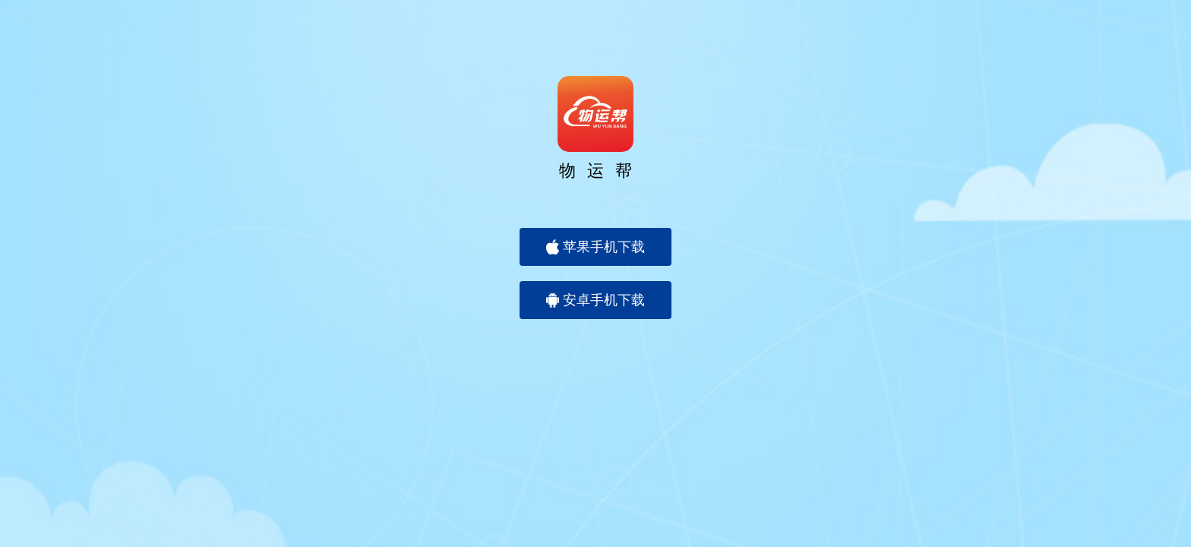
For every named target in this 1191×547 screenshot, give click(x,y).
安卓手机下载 (595, 300)
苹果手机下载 (595, 247)
